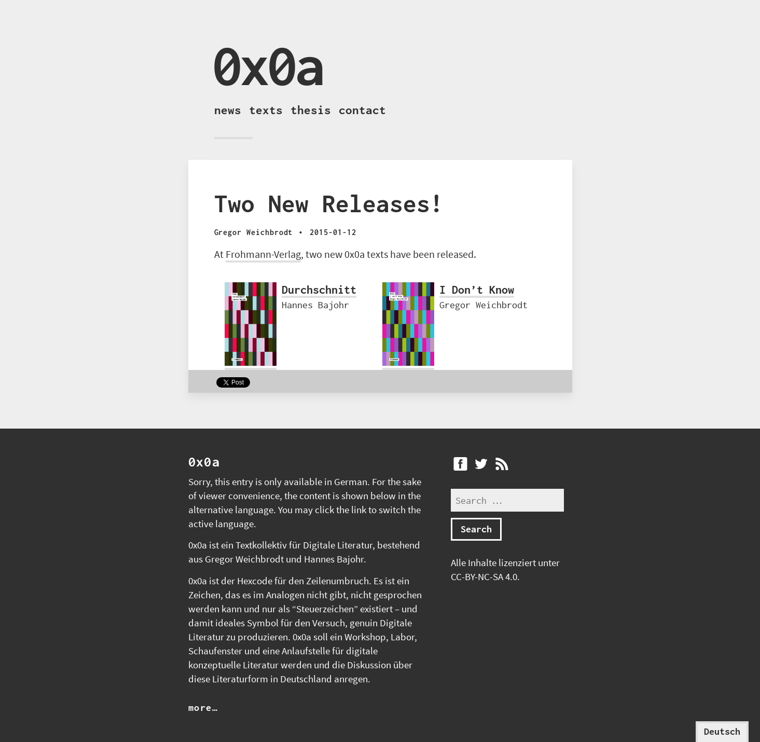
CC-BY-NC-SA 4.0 (484, 577)
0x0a (267, 65)
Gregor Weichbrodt (244, 559)
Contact (362, 110)
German (350, 482)
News (227, 110)
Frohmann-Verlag (263, 254)
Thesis (311, 110)
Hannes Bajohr (334, 559)
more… (203, 707)
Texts (266, 110)
